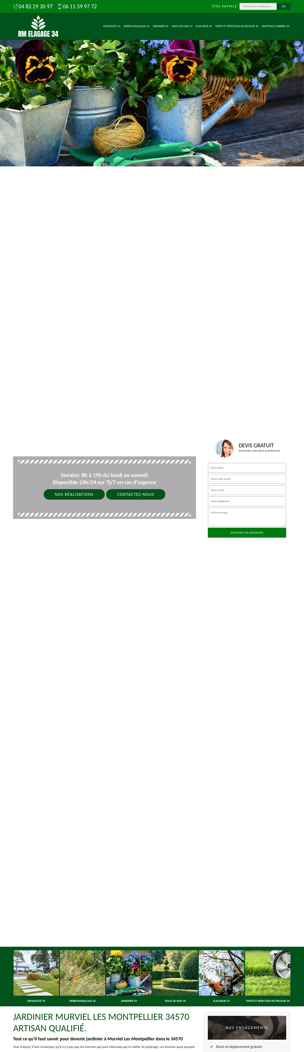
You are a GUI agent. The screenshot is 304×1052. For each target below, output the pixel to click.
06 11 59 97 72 (77, 6)
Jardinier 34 (160, 26)
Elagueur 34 (204, 26)
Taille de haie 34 (181, 26)
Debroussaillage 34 (136, 26)
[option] (152, 83)
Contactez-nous (135, 494)
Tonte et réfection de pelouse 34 (236, 26)
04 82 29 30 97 (32, 6)
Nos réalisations (74, 494)
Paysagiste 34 (111, 26)
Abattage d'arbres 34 (275, 26)
